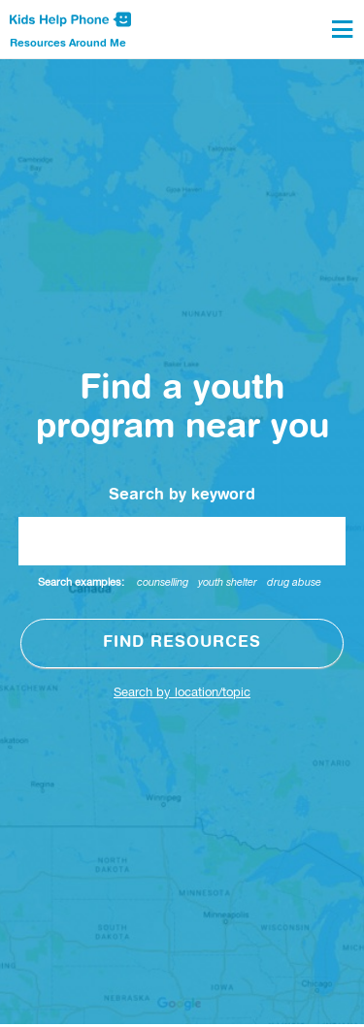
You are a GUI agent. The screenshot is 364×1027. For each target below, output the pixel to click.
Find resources (182, 643)
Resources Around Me (68, 43)
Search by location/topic (182, 693)
